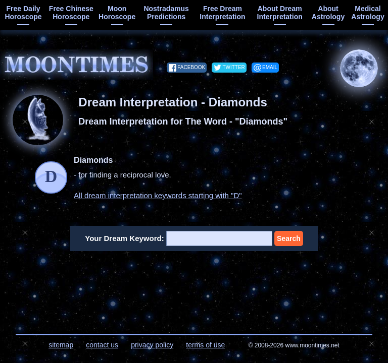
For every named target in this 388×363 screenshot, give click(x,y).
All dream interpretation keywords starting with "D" (157, 195)
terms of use (205, 345)
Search (289, 238)
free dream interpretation (222, 13)
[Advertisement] (194, 286)
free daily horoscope (23, 13)
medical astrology (367, 13)
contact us (102, 345)
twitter (233, 67)
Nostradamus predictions (165, 13)
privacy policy (152, 345)
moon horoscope (117, 13)
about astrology (328, 13)
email (269, 67)
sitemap (60, 345)
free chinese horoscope (71, 13)
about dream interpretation (280, 13)
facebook (191, 67)
